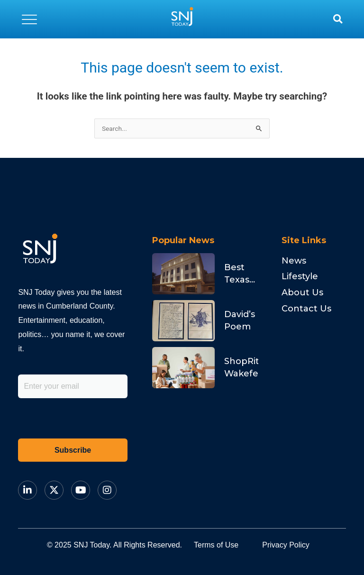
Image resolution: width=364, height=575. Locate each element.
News (294, 261)
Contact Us (306, 308)
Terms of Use (216, 545)
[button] (29, 19)
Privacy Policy (285, 545)
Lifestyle (300, 276)
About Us (302, 292)
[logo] (182, 19)
